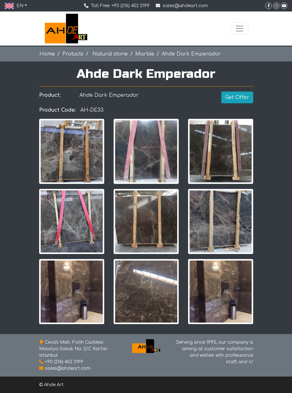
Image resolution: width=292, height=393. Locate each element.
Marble (144, 54)
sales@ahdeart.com (185, 5)
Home (47, 54)
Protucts (72, 54)
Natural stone (109, 54)
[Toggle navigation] (239, 28)
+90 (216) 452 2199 (130, 5)
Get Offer (237, 97)
